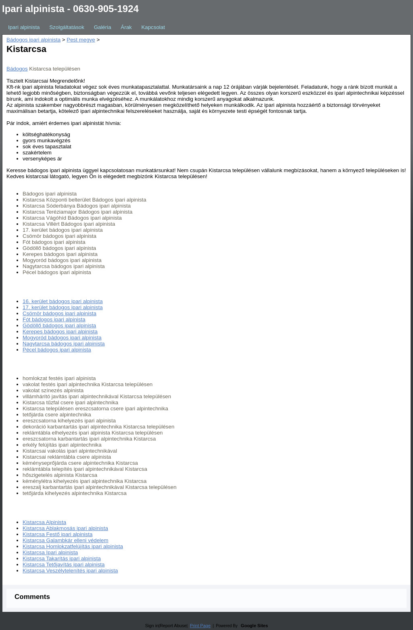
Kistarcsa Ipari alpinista (50, 552)
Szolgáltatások (66, 27)
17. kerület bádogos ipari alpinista (63, 307)
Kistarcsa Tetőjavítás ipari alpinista (63, 564)
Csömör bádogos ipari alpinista (59, 313)
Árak (126, 27)
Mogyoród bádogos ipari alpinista (62, 338)
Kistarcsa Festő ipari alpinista (57, 534)
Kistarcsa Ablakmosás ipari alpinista (65, 528)
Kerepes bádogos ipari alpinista (60, 332)
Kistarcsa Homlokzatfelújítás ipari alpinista (73, 546)
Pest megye (81, 40)
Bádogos (17, 69)
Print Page (200, 625)
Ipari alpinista (24, 27)
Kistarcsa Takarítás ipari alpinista (62, 558)
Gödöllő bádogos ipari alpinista (59, 325)
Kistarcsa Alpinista (44, 522)
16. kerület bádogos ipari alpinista (63, 301)
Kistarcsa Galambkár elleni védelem (65, 540)
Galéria (102, 27)
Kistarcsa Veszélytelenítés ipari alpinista (70, 571)
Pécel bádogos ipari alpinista (57, 350)
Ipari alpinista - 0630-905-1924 (70, 8)
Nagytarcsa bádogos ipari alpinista (64, 344)
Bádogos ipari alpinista (33, 40)
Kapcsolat (153, 27)
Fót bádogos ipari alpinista (54, 319)
